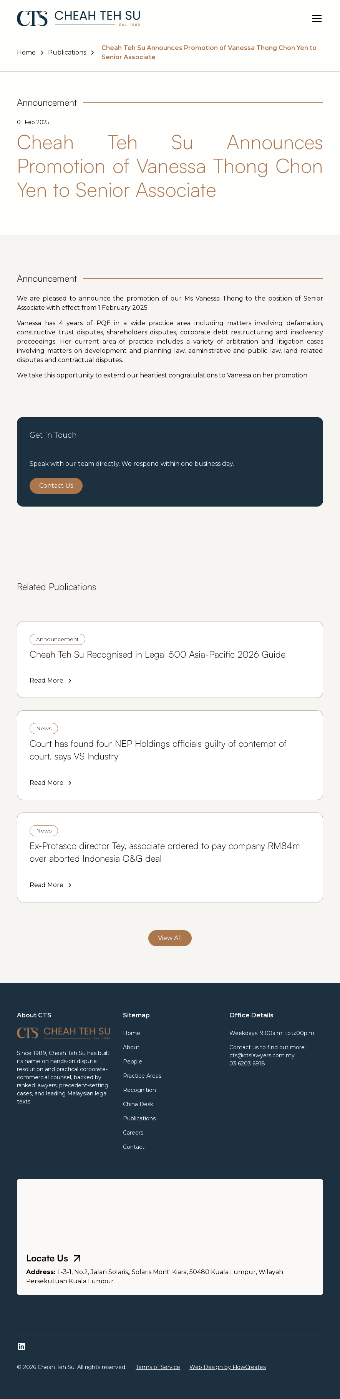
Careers (133, 1132)
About (131, 1047)
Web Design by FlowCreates (227, 1367)
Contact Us (56, 485)
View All (170, 938)
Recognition (139, 1090)
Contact (133, 1146)
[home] (78, 18)
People (132, 1061)
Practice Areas (142, 1075)
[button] (315, 18)
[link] (170, 659)
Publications (139, 1118)
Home (131, 1033)
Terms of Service (158, 1367)
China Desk (138, 1104)
